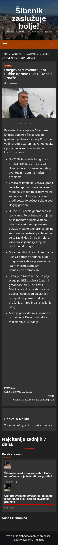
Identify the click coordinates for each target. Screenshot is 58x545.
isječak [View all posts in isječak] (8, 66)
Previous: (29, 390)
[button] (5, 44)
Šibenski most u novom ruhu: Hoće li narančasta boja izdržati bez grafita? (28, 475)
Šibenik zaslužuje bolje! (29, 18)
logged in (24, 425)
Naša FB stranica (14, 518)
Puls (43, 139)
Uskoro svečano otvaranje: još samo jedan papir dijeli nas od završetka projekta (28, 498)
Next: (29, 398)
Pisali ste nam (12, 454)
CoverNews (20, 539)
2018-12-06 (12, 83)
